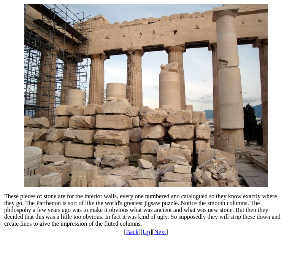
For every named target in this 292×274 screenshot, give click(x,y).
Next (160, 232)
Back (132, 232)
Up (146, 232)
